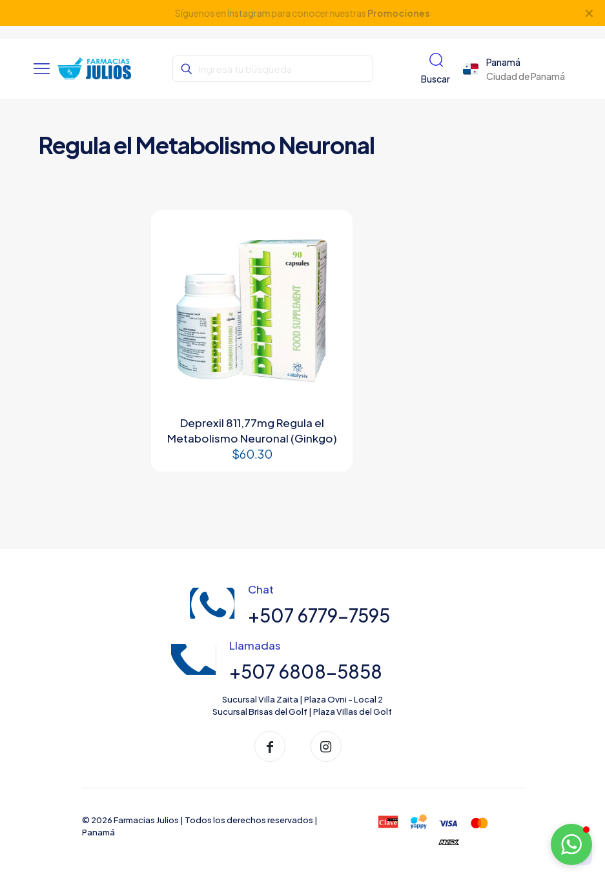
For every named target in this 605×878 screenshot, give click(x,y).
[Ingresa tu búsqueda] (272, 68)
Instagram (248, 13)
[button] (571, 844)
